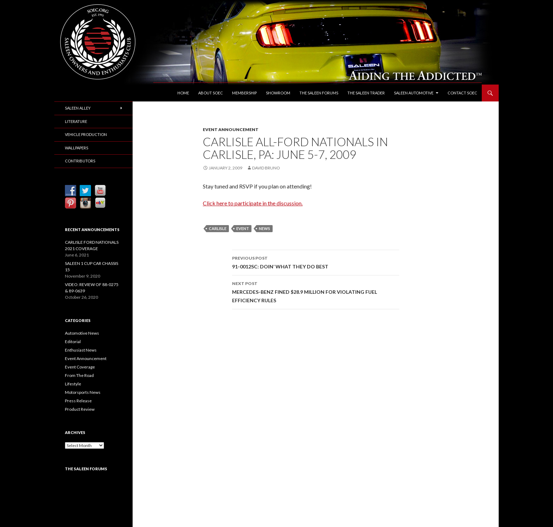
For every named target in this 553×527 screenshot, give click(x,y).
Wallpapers (76, 147)
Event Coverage (80, 367)
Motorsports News (83, 392)
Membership (244, 93)
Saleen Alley (78, 108)
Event (242, 228)
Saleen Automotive (413, 93)
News (264, 228)
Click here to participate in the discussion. (253, 203)
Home (183, 93)
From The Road (79, 375)
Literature (76, 121)
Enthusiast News (81, 350)
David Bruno (266, 167)
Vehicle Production (86, 134)
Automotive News (82, 333)
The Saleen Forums (318, 93)
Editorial (73, 341)
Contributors (80, 161)
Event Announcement (231, 129)
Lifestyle (73, 383)
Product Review (80, 409)
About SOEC (210, 93)
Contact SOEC (462, 93)
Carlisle (217, 228)
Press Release (78, 400)
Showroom (278, 93)
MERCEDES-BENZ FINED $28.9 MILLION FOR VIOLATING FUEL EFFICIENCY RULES (315, 291)
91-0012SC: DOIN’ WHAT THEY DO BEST (315, 261)
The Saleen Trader (366, 93)
